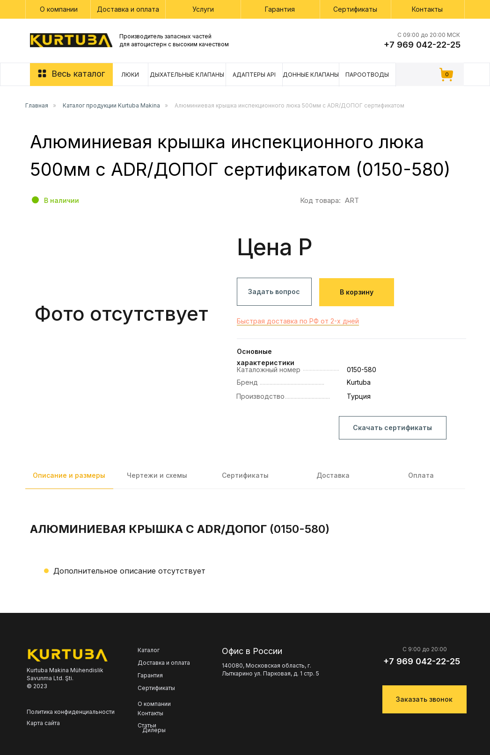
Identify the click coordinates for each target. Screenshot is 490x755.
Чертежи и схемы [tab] (157, 475)
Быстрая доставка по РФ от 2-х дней (298, 321)
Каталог (149, 650)
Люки (130, 74)
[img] (71, 40)
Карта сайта (43, 722)
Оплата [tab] (421, 475)
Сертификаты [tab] (245, 475)
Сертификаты (355, 9)
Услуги (203, 9)
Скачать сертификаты (392, 427)
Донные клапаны (311, 74)
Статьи (147, 725)
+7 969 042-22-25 (422, 45)
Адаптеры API (254, 74)
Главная (36, 105)
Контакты (427, 9)
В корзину (356, 292)
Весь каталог (78, 74)
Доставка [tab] (333, 475)
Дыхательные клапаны (187, 74)
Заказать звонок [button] (424, 699)
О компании (59, 9)
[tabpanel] (245, 552)
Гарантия (280, 9)
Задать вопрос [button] (274, 291)
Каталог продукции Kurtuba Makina (111, 105)
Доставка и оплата (128, 9)
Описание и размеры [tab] (69, 475)
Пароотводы (367, 74)
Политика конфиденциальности (71, 711)
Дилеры (154, 730)
